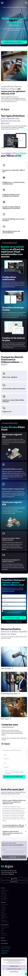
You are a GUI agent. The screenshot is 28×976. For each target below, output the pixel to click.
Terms (20, 621)
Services (3, 887)
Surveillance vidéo (5, 890)
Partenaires (3, 940)
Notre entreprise (5, 924)
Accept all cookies (14, 966)
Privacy (17, 621)
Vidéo (2, 931)
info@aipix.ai (4, 953)
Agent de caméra (5, 921)
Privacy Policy (18, 612)
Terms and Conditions (11, 612)
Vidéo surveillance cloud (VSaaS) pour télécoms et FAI (15, 7)
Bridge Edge (3, 920)
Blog (2, 930)
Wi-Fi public (3, 896)
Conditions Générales (15, 772)
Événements (4, 933)
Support (3, 937)
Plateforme (3, 902)
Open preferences (14, 971)
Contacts (3, 928)
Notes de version (5, 935)
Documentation (4, 943)
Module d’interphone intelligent (4, 914)
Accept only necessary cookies (14, 968)
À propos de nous (5, 926)
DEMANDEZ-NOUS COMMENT (13, 42)
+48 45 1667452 (5, 950)
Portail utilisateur (4, 904)
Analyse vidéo (4, 894)
